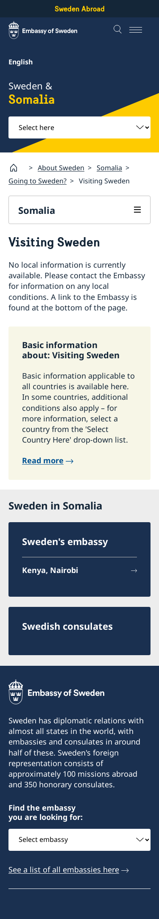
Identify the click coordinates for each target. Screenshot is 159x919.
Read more (43, 460)
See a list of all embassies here (63, 869)
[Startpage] (16, 167)
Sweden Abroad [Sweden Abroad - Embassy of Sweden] (80, 9)
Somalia (109, 167)
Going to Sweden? (37, 180)
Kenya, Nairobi (50, 570)
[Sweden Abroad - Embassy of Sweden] (50, 30)
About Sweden (61, 167)
